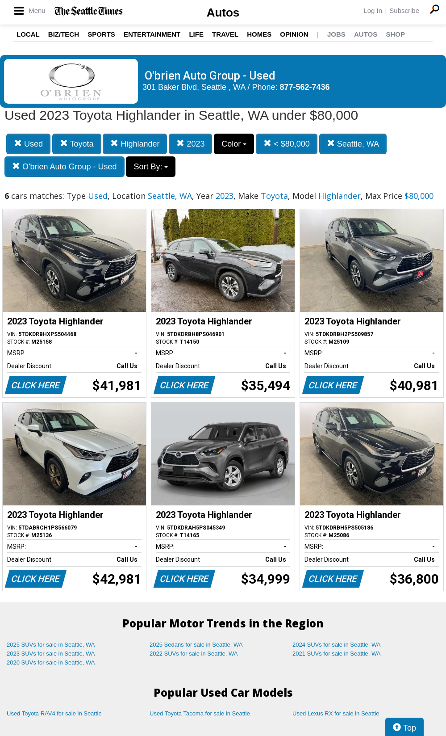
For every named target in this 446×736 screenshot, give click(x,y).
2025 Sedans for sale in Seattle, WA (196, 644)
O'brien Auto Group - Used (64, 166)
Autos (223, 12)
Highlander (134, 143)
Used (28, 143)
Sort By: (150, 166)
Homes (259, 34)
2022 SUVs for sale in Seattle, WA (194, 653)
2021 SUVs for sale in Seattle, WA (336, 653)
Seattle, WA (353, 143)
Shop (395, 34)
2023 (190, 143)
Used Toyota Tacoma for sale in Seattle (200, 713)
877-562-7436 (305, 87)
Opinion (294, 34)
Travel (225, 34)
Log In (372, 10)
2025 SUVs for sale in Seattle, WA (51, 644)
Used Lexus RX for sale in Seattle (335, 713)
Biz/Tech (63, 34)
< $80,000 (286, 143)
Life (196, 34)
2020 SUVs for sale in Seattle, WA (51, 662)
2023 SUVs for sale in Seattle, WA (51, 653)
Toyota (77, 143)
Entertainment (152, 34)
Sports (101, 34)
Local (28, 34)
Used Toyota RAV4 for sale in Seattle (54, 713)
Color (233, 143)
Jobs (336, 34)
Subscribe (404, 10)
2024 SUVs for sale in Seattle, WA (336, 644)
